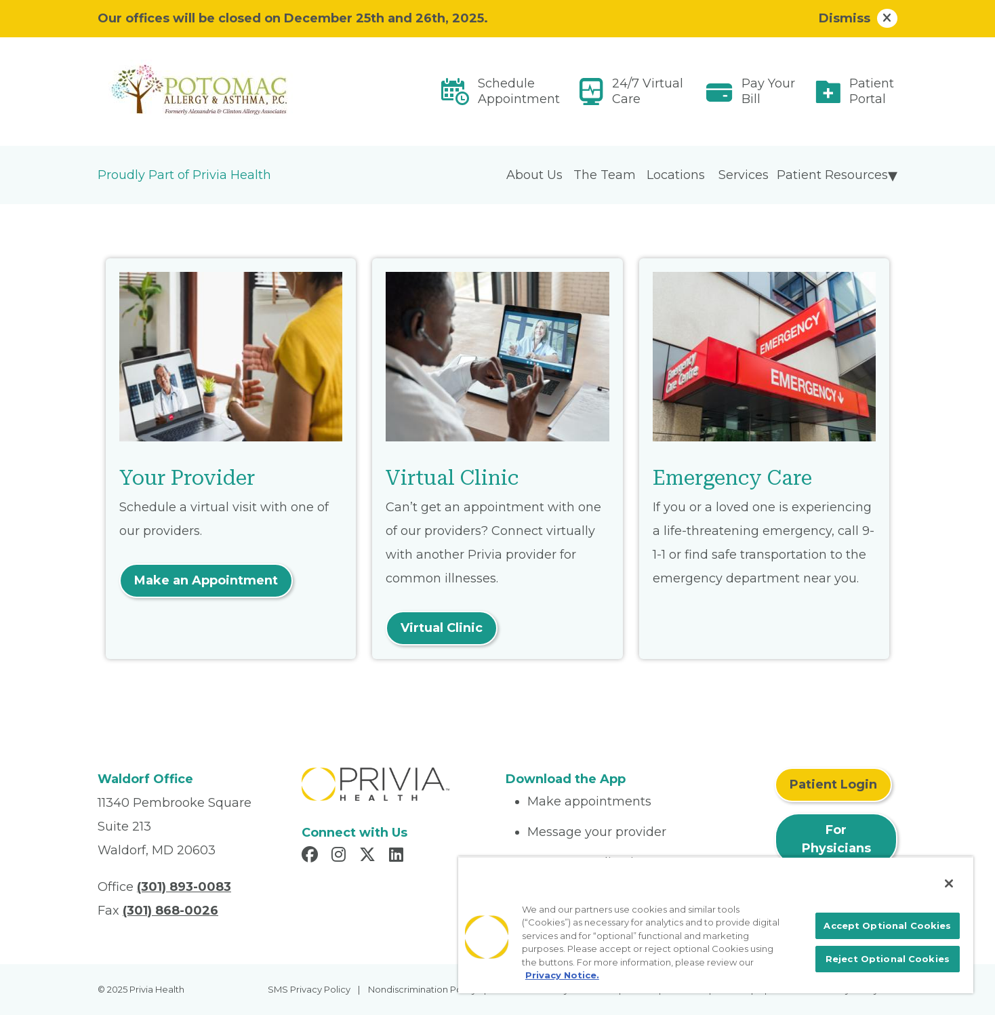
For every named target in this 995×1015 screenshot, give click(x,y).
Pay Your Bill (768, 91)
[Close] (949, 883)
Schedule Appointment (519, 91)
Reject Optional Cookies (888, 958)
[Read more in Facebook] (312, 856)
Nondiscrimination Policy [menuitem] (422, 989)
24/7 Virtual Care (647, 91)
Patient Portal (871, 91)
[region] (715, 924)
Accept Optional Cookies (887, 925)
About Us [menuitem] (534, 174)
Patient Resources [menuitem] (832, 174)
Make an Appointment (206, 580)
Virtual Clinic (442, 627)
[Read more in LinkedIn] (398, 856)
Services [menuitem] (743, 174)
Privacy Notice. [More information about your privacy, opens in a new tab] (562, 975)
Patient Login (833, 784)
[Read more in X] (369, 856)
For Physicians (836, 839)
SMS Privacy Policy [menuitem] (309, 989)
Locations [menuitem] (676, 174)
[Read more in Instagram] (340, 856)
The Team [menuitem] (604, 174)
